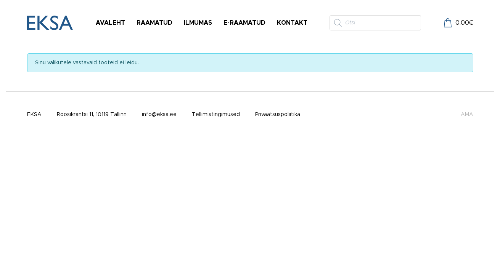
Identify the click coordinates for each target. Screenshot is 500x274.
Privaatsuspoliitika (277, 114)
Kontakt (292, 23)
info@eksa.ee (159, 114)
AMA (467, 114)
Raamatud (154, 23)
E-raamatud (244, 23)
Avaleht (110, 23)
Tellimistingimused (216, 114)
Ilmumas (198, 23)
